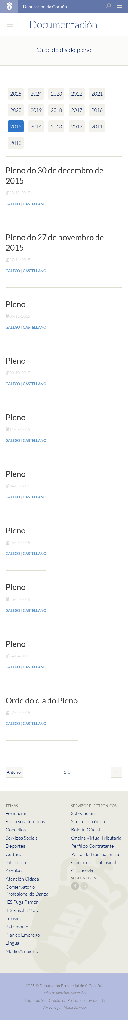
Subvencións (83, 813)
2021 (97, 94)
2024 (36, 94)
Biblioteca (16, 862)
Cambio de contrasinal (93, 862)
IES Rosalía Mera (22, 910)
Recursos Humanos (25, 821)
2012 (76, 126)
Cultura (13, 854)
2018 (56, 110)
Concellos (16, 829)
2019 (36, 110)
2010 (15, 143)
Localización (35, 1000)
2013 (56, 126)
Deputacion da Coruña (45, 6)
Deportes (15, 846)
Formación (16, 813)
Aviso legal (52, 1007)
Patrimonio (17, 926)
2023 (56, 94)
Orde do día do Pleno (42, 700)
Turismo (14, 918)
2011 (97, 126)
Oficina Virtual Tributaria (96, 838)
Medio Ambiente (22, 951)
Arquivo (14, 870)
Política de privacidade (86, 1000)
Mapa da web (74, 1007)
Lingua (12, 943)
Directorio (56, 1000)
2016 (97, 110)
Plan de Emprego (23, 935)
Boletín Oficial (85, 829)
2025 (15, 94)
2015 (15, 126)
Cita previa (82, 870)
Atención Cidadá (22, 879)
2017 (76, 110)
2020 (15, 110)
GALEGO (13, 204)
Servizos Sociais (21, 838)
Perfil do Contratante (92, 846)
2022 (76, 94)
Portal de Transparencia (95, 854)
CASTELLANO (34, 204)
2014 (36, 126)
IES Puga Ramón (22, 902)
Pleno (16, 304)
